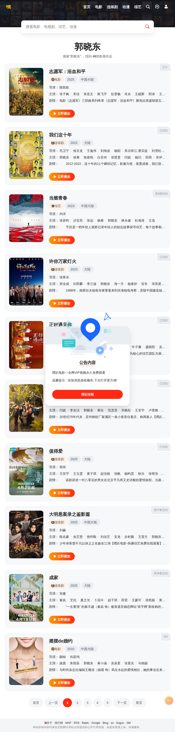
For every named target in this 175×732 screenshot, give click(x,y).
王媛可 (136, 600)
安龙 (117, 537)
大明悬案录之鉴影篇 (69, 514)
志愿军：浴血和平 (67, 71)
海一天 (119, 284)
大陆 (87, 143)
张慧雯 (116, 157)
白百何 (102, 157)
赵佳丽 (105, 473)
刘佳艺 (105, 537)
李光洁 (75, 410)
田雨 (148, 157)
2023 (71, 206)
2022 (73, 143)
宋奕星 (156, 284)
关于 (49, 723)
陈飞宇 (102, 94)
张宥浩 (153, 473)
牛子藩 (136, 347)
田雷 (124, 600)
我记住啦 (87, 394)
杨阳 (117, 151)
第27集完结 (161, 510)
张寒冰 (64, 277)
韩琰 (62, 467)
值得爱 (56, 451)
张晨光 (129, 663)
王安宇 (139, 410)
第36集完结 (161, 573)
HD (166, 636)
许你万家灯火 (62, 261)
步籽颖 (129, 537)
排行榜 (59, 723)
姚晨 (62, 663)
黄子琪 (91, 473)
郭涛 (152, 94)
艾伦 (73, 600)
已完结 (164, 130)
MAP (68, 723)
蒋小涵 (102, 663)
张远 (90, 220)
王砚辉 (139, 94)
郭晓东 (64, 157)
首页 (36, 703)
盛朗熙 (150, 347)
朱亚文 (88, 94)
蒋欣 (100, 410)
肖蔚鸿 (75, 657)
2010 (70, 649)
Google (95, 723)
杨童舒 (132, 284)
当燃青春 (58, 197)
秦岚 (62, 600)
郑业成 (64, 284)
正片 (165, 67)
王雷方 (143, 537)
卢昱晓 (153, 410)
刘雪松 (156, 151)
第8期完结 (161, 193)
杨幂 (100, 220)
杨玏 (138, 157)
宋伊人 (160, 157)
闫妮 (127, 157)
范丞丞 (112, 410)
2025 (70, 79)
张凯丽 (150, 600)
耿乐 (141, 473)
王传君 (164, 94)
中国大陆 (87, 79)
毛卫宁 (64, 151)
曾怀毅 (91, 537)
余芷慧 (78, 537)
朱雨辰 (75, 663)
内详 (62, 214)
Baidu (85, 723)
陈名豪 (64, 537)
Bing (105, 723)
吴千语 (164, 347)
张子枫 (64, 94)
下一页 (122, 703)
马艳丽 (143, 663)
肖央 (127, 94)
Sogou (120, 723)
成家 (53, 577)
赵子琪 (112, 600)
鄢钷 (62, 657)
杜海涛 (139, 220)
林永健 (126, 220)
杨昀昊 (129, 473)
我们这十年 (60, 134)
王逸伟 (91, 151)
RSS (77, 723)
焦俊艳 (88, 157)
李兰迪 (91, 284)
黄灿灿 (164, 600)
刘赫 (62, 530)
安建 (62, 593)
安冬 (144, 284)
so (112, 723)
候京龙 (78, 151)
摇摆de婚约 (60, 640)
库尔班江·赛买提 (136, 151)
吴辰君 (116, 663)
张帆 (117, 473)
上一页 (53, 703)
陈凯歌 (64, 87)
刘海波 (105, 151)
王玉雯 (78, 473)
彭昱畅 (116, 94)
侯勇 (76, 157)
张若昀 (64, 220)
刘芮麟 (78, 284)
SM (128, 723)
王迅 (152, 220)
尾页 (139, 703)
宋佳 (76, 94)
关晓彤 (126, 410)
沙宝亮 (78, 220)
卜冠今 (99, 600)
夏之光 (85, 600)
